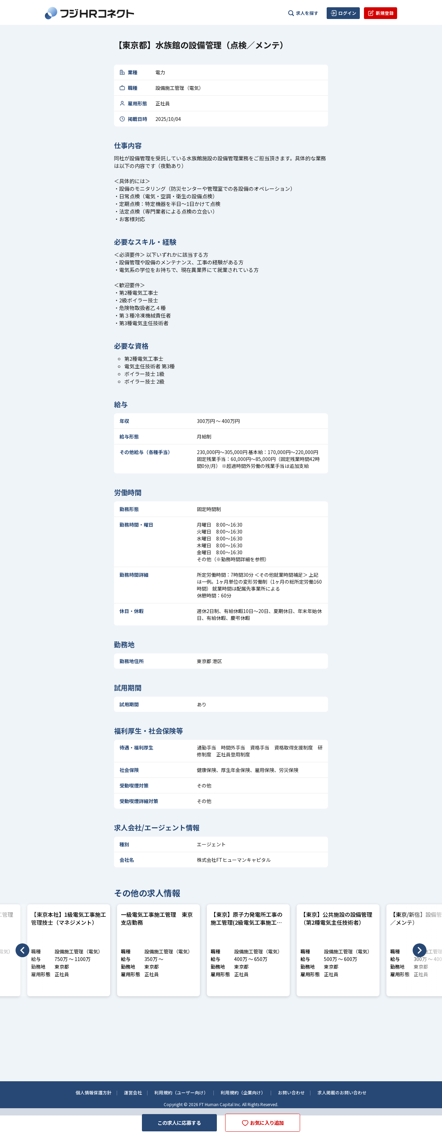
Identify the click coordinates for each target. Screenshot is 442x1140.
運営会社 (127, 1092)
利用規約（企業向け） (244, 1092)
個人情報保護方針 (86, 1092)
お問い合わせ (295, 1092)
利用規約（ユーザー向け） (179, 1092)
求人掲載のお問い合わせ (348, 1092)
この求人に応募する (175, 1122)
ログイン (343, 13)
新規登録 (380, 13)
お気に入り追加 (266, 1122)
